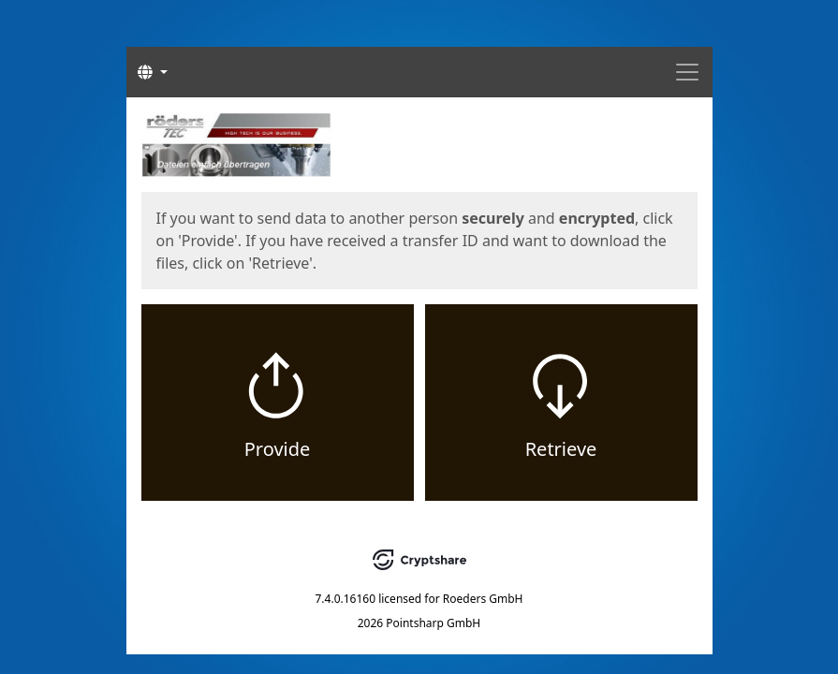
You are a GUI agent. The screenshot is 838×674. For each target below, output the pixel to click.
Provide (277, 449)
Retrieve (561, 449)
